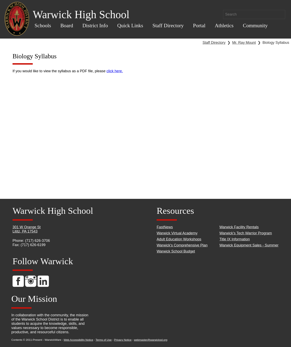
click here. (114, 71)
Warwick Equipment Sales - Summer (248, 245)
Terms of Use (104, 339)
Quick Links (130, 25)
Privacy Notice (122, 339)
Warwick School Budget (176, 251)
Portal (199, 25)
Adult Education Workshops (179, 239)
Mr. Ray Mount (244, 43)
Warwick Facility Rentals (239, 227)
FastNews (165, 227)
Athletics (224, 25)
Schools (43, 25)
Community (255, 25)
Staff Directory (168, 25)
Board (66, 25)
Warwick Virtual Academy (177, 233)
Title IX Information (234, 239)
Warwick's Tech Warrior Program (245, 233)
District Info (95, 25)
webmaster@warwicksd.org (150, 339)
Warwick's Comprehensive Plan (182, 245)
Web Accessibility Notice (78, 339)
